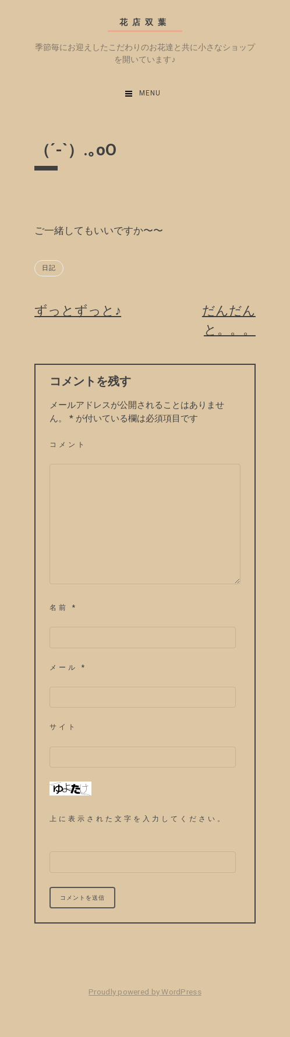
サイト (63, 727)
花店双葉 (145, 22)
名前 (63, 607)
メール (68, 667)
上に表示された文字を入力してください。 (138, 819)
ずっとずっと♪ (77, 310)
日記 (49, 268)
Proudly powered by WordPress (145, 991)
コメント (68, 445)
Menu (150, 93)
